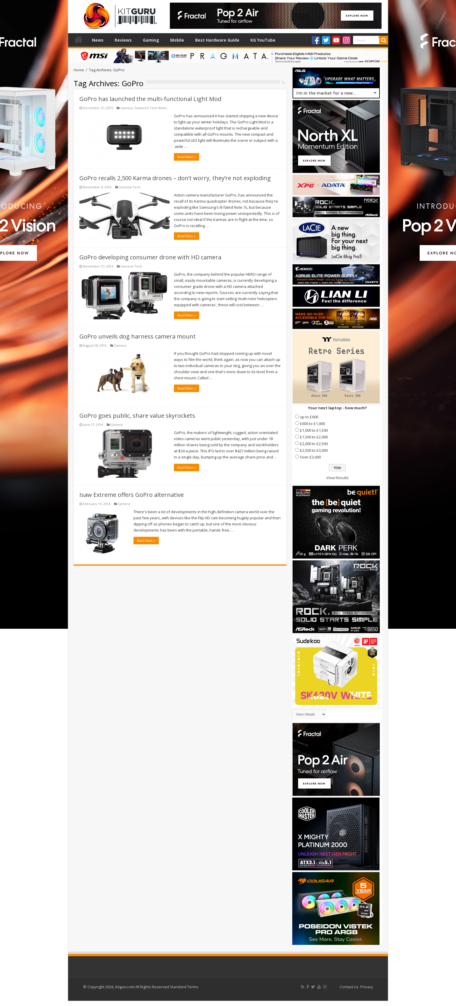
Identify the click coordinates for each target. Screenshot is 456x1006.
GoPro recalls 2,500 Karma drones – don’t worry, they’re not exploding (175, 178)
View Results (337, 477)
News (98, 40)
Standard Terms (184, 986)
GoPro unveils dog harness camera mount (137, 336)
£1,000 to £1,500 (314, 430)
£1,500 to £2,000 (314, 437)
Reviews (123, 40)
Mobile (177, 40)
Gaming (151, 40)
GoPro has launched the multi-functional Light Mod (150, 99)
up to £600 (309, 416)
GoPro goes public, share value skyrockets (137, 415)
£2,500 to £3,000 (314, 450)
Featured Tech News (150, 108)
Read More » (186, 157)
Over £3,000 (310, 457)
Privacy (366, 986)
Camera (126, 108)
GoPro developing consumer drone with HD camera (150, 257)
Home (78, 39)
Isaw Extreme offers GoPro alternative (131, 495)
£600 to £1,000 (312, 423)
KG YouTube (262, 40)
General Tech (129, 187)
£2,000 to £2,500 (314, 443)
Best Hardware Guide (217, 40)
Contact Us (349, 986)
